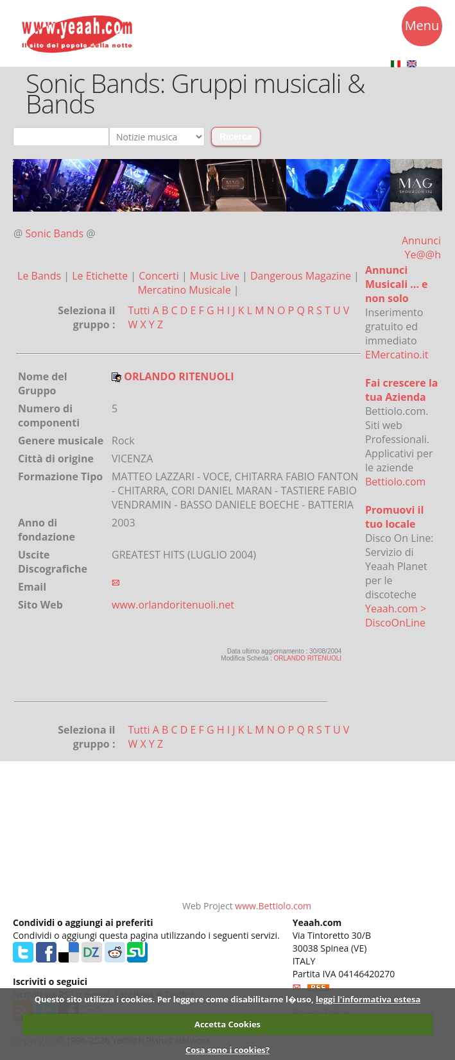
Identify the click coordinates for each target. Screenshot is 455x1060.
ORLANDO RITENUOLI (308, 658)
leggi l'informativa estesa (368, 999)
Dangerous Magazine (302, 276)
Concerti (160, 276)
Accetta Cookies (227, 1024)
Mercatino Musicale (185, 290)
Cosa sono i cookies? (227, 1050)
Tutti (139, 310)
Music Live (216, 276)
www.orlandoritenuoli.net (173, 605)
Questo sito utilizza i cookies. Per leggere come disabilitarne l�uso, (174, 999)
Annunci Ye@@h (421, 247)
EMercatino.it (396, 355)
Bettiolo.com (395, 482)
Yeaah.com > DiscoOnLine (395, 616)
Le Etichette (101, 276)
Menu (422, 27)
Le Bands (40, 276)
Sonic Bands (55, 233)
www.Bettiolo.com (273, 906)
